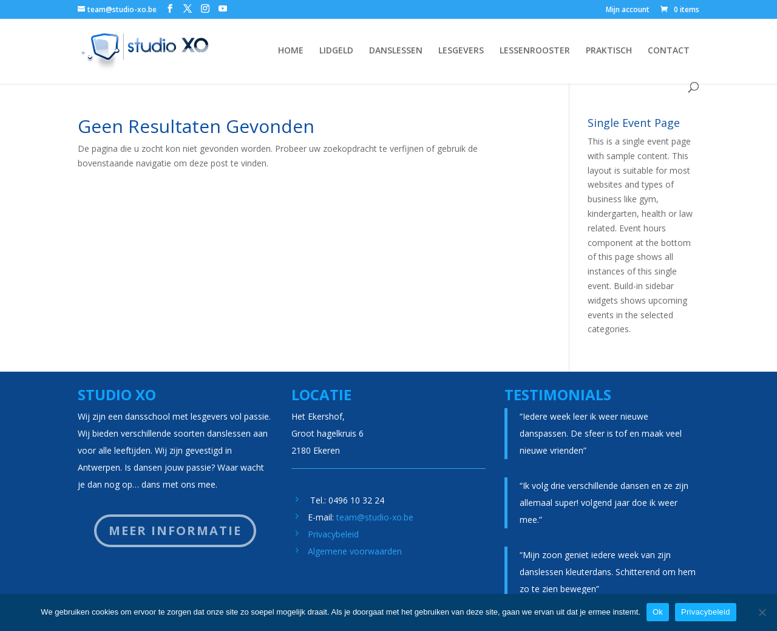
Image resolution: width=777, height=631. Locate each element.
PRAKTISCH (609, 51)
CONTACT (669, 51)
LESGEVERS (461, 51)
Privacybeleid (333, 534)
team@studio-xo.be (374, 517)
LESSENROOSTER (535, 51)
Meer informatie (175, 530)
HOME (291, 51)
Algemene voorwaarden (355, 551)
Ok (658, 611)
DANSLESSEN (395, 51)
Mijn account (628, 10)
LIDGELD (336, 51)
